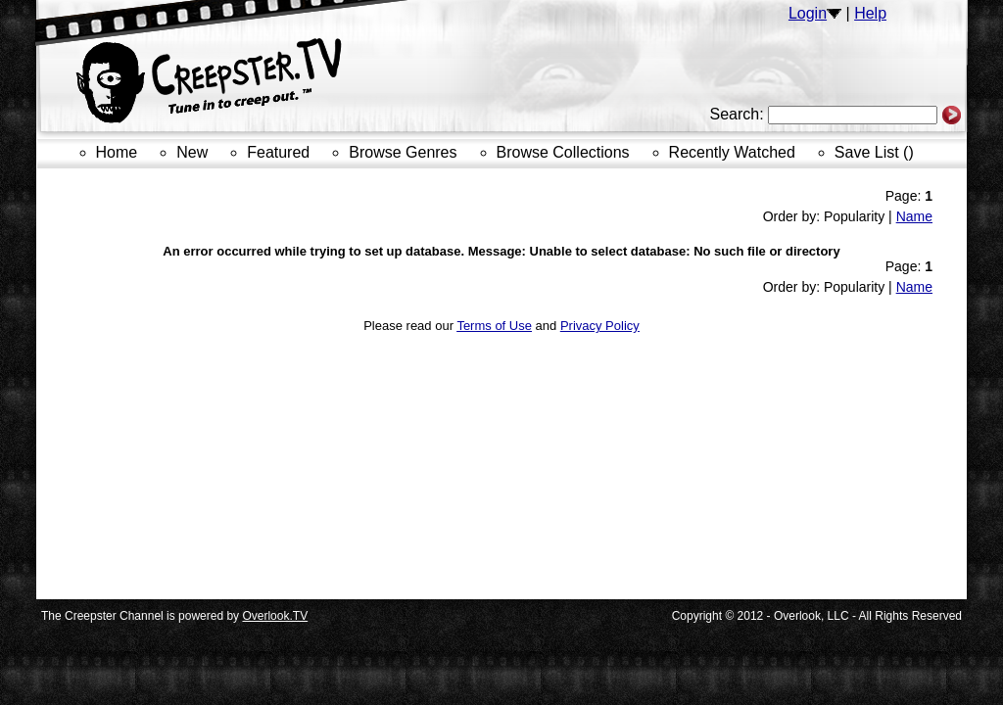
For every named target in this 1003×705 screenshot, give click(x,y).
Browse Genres (402, 152)
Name (914, 216)
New (192, 152)
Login (807, 13)
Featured (278, 152)
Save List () (874, 152)
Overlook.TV (275, 616)
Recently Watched (732, 152)
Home (117, 152)
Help (870, 13)
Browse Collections (563, 152)
